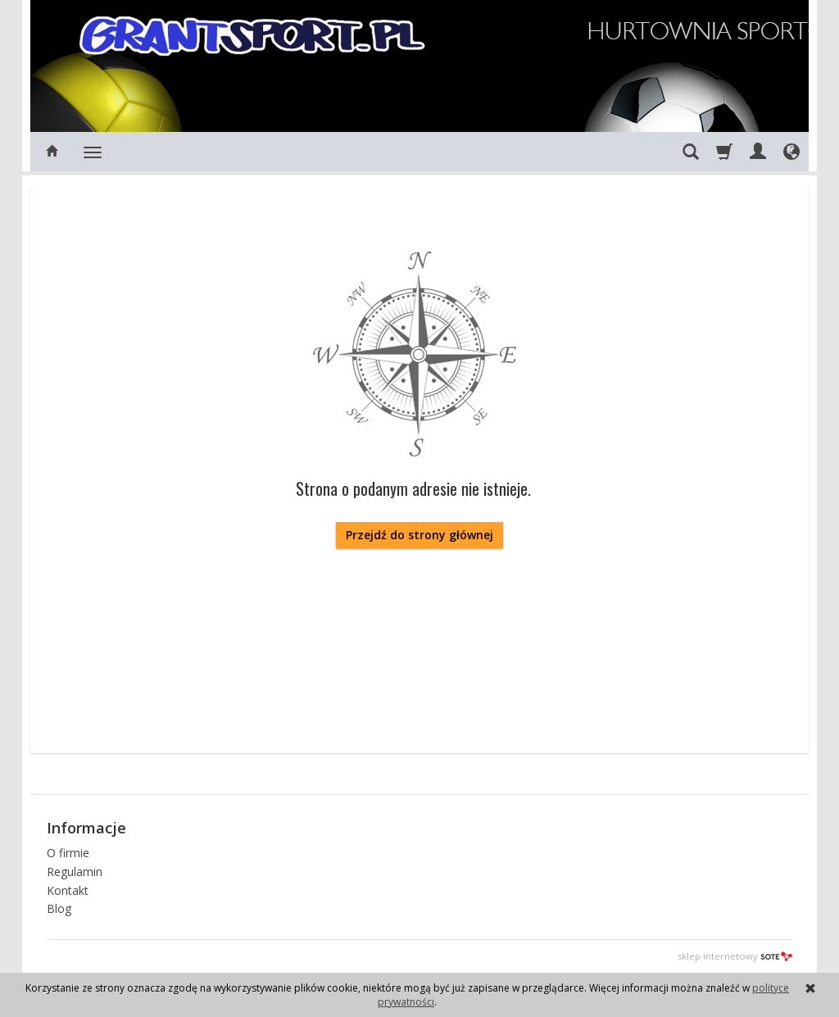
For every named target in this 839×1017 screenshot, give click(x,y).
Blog (59, 908)
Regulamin (74, 871)
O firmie (68, 852)
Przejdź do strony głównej (419, 535)
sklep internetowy (735, 956)
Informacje (86, 828)
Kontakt (67, 890)
